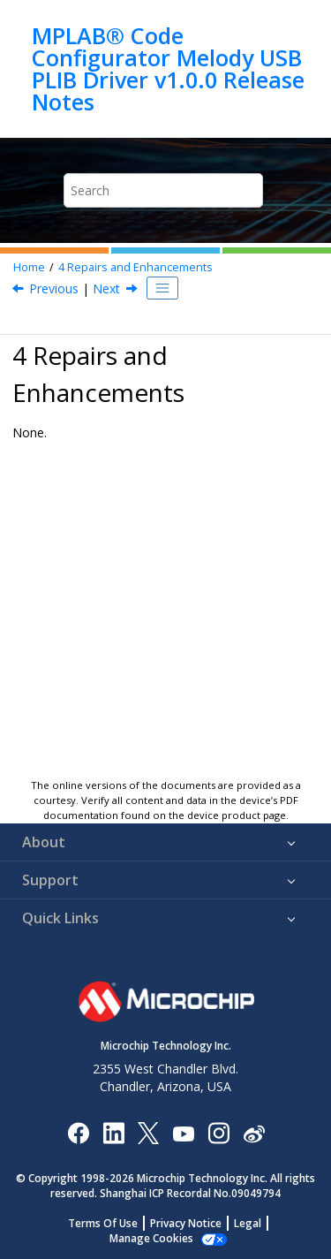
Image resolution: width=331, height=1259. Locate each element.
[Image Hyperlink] (183, 1133)
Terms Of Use (103, 1223)
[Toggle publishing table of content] (162, 288)
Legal (247, 1223)
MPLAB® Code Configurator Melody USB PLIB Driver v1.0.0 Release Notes (168, 69)
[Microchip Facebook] (78, 1132)
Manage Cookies (151, 1238)
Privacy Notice (186, 1223)
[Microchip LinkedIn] (113, 1132)
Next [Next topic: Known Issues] (106, 288)
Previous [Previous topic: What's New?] (54, 288)
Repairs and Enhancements (135, 267)
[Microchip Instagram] (218, 1132)
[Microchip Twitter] (148, 1132)
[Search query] (163, 190)
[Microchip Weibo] (254, 1133)
